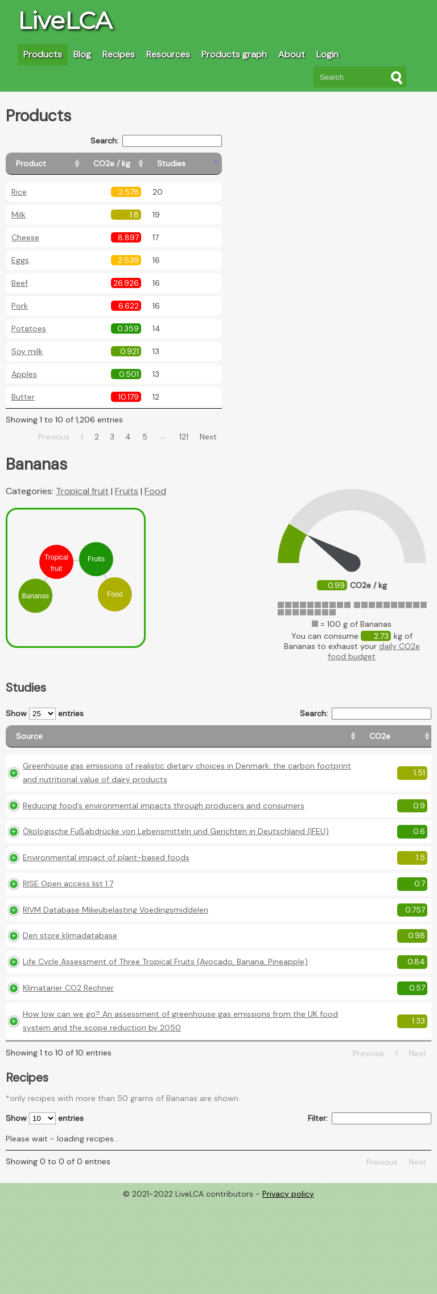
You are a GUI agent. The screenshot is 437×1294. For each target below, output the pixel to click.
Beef (19, 283)
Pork (19, 306)
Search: (156, 141)
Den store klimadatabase (70, 1000)
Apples (24, 374)
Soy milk (27, 351)
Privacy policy (288, 1285)
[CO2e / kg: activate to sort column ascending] (140, 164)
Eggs (20, 260)
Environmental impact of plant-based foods (106, 908)
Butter (23, 397)
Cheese (25, 237)
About (291, 54)
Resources (168, 54)
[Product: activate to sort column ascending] (57, 164)
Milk (18, 214)
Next (208, 437)
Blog (82, 54)
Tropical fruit (82, 491)
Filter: (369, 1210)
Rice (19, 192)
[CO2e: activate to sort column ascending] (225, 741)
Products (42, 54)
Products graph (234, 54)
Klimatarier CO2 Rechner (68, 1066)
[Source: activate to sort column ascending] (105, 741)
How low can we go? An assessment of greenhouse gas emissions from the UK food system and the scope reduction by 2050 (106, 1105)
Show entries (45, 714)
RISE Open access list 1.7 (68, 934)
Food (155, 491)
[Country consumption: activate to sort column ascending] (345, 741)
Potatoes (28, 328)
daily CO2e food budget (374, 651)
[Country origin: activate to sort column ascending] (275, 741)
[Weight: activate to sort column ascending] (409, 741)
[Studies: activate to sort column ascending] (197, 164)
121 (183, 437)
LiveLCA (65, 20)
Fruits (126, 491)
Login (327, 54)
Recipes (118, 54)
